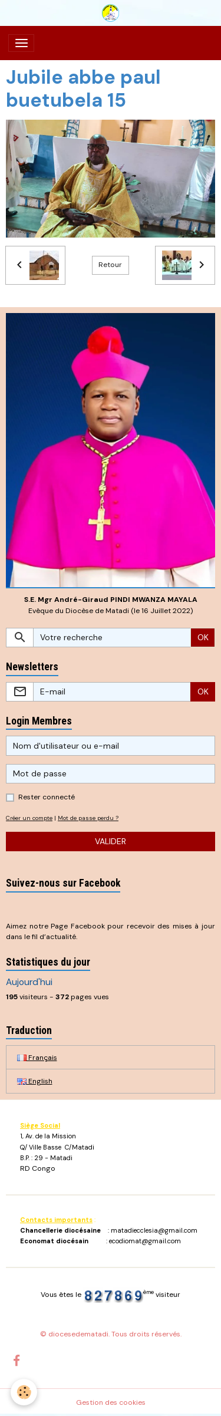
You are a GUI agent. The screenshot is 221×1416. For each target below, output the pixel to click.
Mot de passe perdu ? (88, 818)
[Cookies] (24, 1392)
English (34, 1081)
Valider (110, 841)
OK (203, 637)
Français (37, 1057)
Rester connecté (46, 797)
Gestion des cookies (111, 1402)
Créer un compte (29, 818)
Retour (110, 264)
